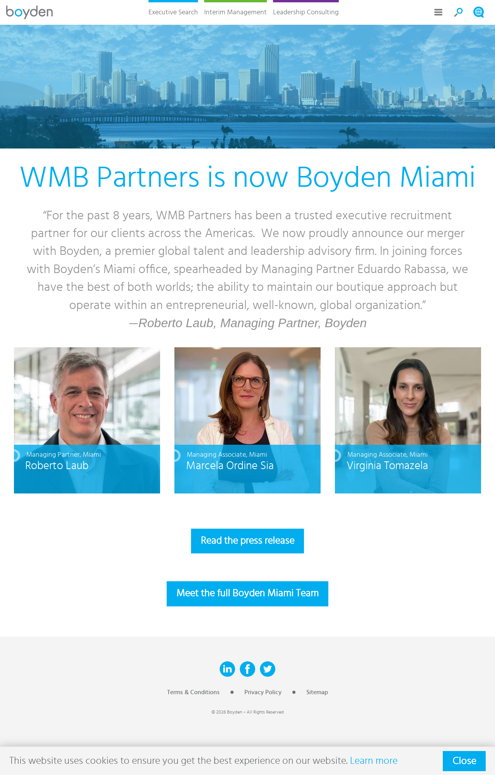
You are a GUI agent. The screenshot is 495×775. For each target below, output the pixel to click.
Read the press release (247, 541)
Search (459, 12)
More (438, 12)
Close (464, 761)
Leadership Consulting (306, 12)
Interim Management (235, 12)
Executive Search (173, 12)
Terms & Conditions (193, 692)
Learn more (374, 761)
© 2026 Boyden (227, 712)
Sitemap (317, 692)
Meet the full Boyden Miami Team (247, 593)
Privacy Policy (263, 692)
